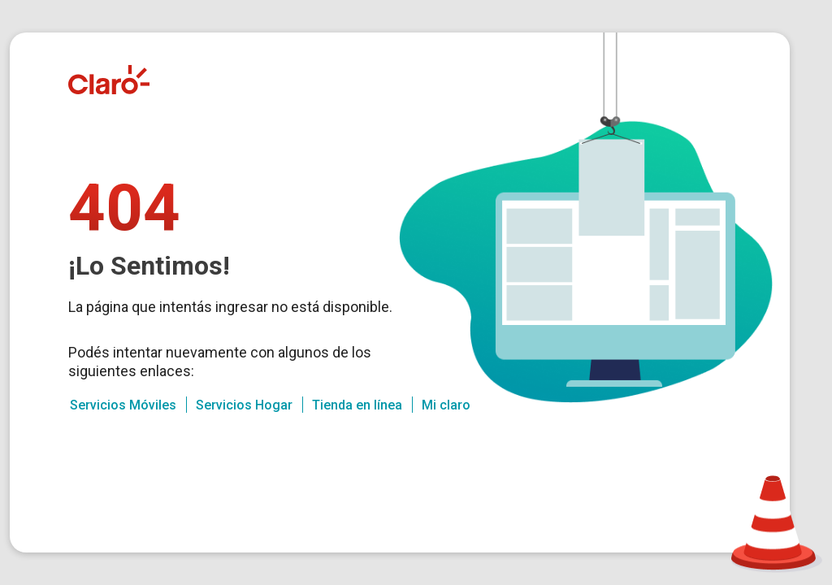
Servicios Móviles (123, 405)
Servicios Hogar (244, 405)
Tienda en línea (357, 405)
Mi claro (446, 405)
